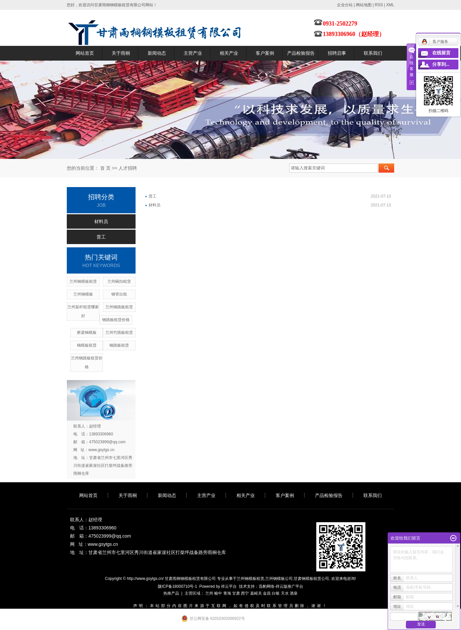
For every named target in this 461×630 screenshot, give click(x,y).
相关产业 (229, 53)
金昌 (267, 593)
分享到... (441, 64)
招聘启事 (337, 53)
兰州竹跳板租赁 (119, 332)
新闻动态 (157, 53)
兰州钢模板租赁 (83, 281)
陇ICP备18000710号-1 (177, 586)
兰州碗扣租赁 (119, 281)
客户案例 (265, 53)
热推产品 (171, 593)
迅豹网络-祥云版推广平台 (281, 586)
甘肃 (236, 593)
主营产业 (193, 53)
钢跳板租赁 (119, 345)
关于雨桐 (121, 53)
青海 (227, 593)
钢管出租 (119, 294)
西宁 (245, 593)
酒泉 (294, 593)
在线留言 (441, 52)
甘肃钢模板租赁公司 (311, 578)
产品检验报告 (301, 53)
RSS (379, 5)
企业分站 (345, 5)
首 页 (105, 168)
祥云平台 (229, 586)
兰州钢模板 (83, 294)
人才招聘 (128, 168)
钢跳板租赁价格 (116, 319)
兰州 (209, 593)
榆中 (218, 593)
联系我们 (373, 53)
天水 (285, 593)
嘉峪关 (256, 593)
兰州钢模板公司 (279, 578)
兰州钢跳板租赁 (119, 307)
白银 (276, 593)
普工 (101, 236)
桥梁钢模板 (87, 332)
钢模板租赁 (87, 345)
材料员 (101, 221)
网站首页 (85, 53)
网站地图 (364, 5)
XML (390, 5)
